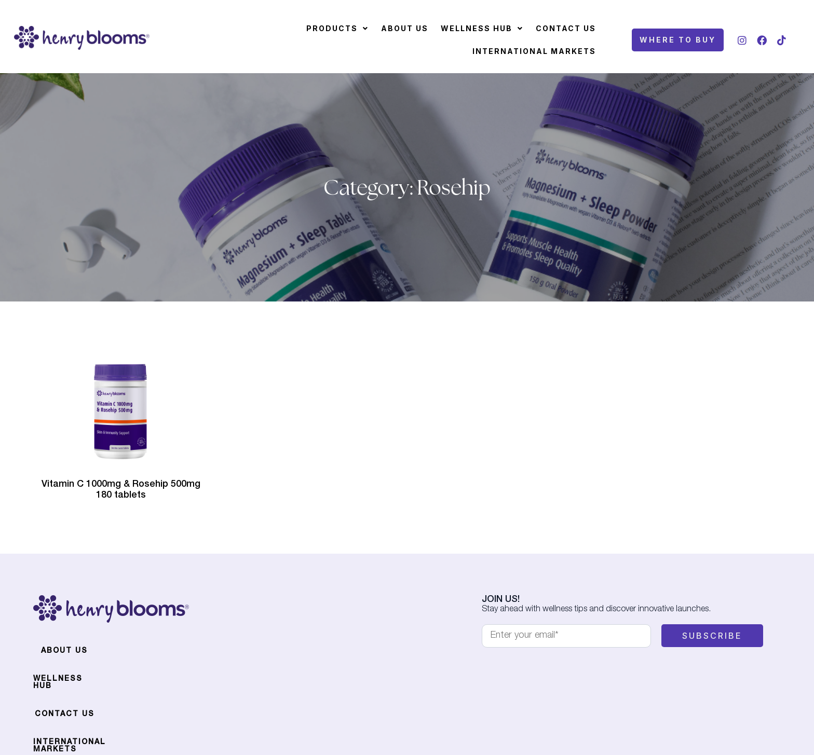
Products (337, 28)
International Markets (534, 51)
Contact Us (566, 28)
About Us (404, 28)
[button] (337, 28)
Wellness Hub (482, 28)
